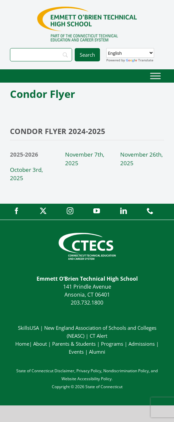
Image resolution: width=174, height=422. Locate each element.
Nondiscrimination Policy (126, 371)
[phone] (150, 211)
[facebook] (16, 211)
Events (76, 351)
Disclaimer (64, 371)
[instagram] (70, 211)
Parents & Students (74, 343)
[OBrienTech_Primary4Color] (87, 9)
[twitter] (43, 211)
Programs (112, 343)
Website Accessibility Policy (86, 379)
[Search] (41, 54)
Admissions (142, 343)
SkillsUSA (29, 327)
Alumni (97, 351)
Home (22, 343)
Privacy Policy (88, 371)
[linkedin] (123, 211)
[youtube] (96, 211)
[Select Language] (130, 53)
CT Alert (98, 335)
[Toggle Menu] (155, 76)
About (40, 343)
